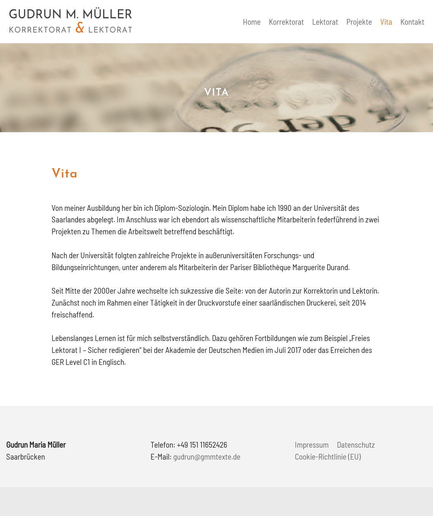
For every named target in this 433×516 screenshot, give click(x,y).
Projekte (359, 21)
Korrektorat (286, 21)
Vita (386, 21)
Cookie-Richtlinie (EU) (328, 456)
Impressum (312, 444)
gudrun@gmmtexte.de (206, 456)
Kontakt (412, 21)
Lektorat (325, 21)
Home (252, 21)
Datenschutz (356, 444)
